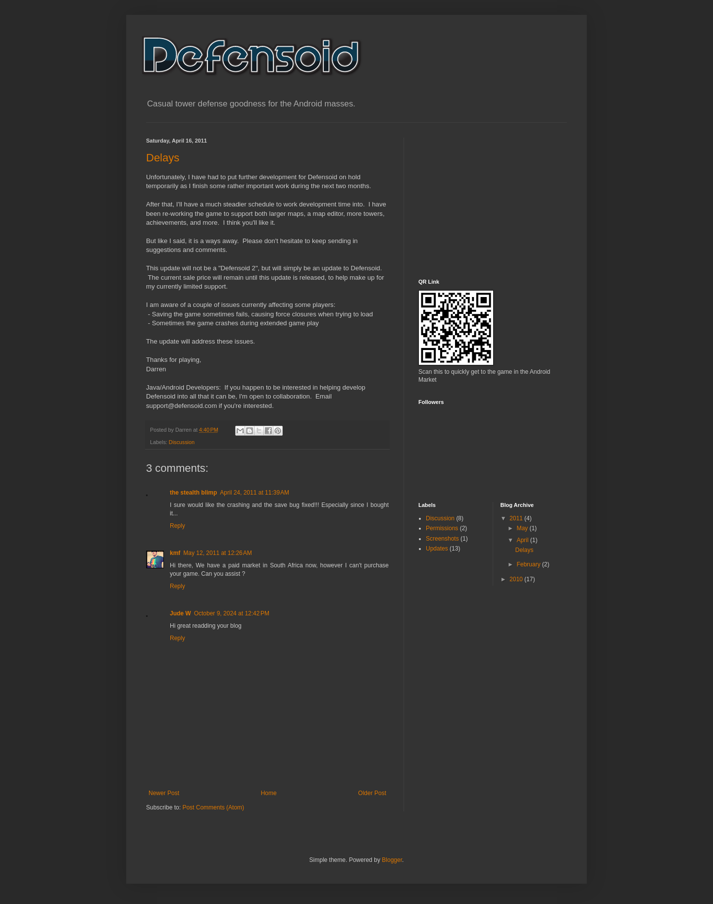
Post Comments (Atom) (213, 807)
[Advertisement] (492, 199)
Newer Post (164, 793)
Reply (177, 525)
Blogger (392, 859)
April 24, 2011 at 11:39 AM (254, 492)
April (523, 540)
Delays (162, 157)
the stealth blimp (193, 492)
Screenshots (442, 538)
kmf (175, 553)
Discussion (182, 442)
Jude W (180, 613)
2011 (516, 518)
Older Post (372, 793)
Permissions (442, 528)
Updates (437, 548)
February (529, 564)
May (522, 528)
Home (269, 793)
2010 (516, 579)
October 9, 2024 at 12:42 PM (231, 613)
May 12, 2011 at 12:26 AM (217, 553)
